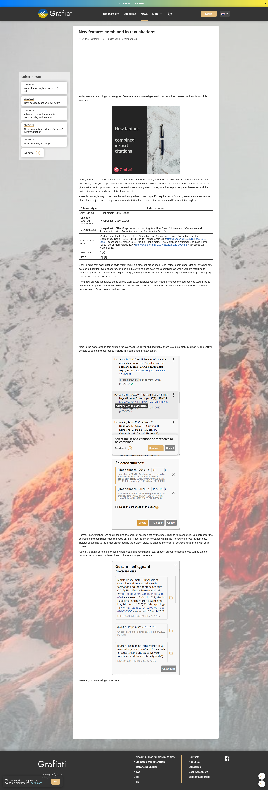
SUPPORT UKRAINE (132, 3)
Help (136, 781)
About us (194, 761)
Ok (55, 781)
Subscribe (130, 13)
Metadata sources (199, 776)
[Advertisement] (235, 77)
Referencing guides (145, 766)
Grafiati (95, 39)
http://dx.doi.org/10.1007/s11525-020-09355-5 (161, 244)
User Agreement (198, 771)
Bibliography (111, 13)
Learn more (36, 783)
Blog (136, 776)
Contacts (194, 756)
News (144, 13)
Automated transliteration (149, 761)
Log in (208, 13)
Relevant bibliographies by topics (154, 756)
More (157, 13)
